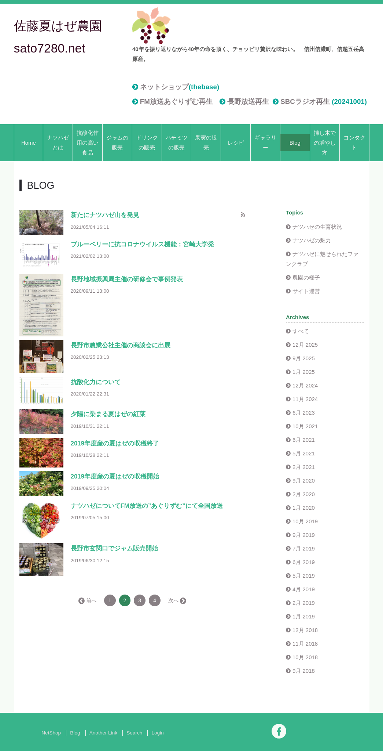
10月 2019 (305, 521)
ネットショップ (164, 87)
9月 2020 (303, 480)
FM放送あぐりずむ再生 (176, 101)
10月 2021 (305, 426)
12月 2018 (305, 630)
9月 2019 (303, 535)
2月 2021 (303, 467)
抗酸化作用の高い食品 (88, 143)
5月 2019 (303, 576)
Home (28, 143)
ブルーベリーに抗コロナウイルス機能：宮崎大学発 (142, 244)
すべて (300, 331)
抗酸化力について (96, 382)
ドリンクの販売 (147, 142)
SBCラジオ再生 (305, 101)
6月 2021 (303, 440)
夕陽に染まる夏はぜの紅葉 (108, 414)
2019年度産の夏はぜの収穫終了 (115, 443)
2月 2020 (303, 494)
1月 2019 (303, 616)
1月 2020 (303, 508)
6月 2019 (303, 562)
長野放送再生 (248, 101)
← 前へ (88, 600)
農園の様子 (306, 277)
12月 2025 (305, 345)
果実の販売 (206, 142)
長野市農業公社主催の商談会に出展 (120, 345)
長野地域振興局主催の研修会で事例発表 (127, 279)
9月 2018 (303, 671)
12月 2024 (305, 385)
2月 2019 (303, 603)
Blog (295, 143)
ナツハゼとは (58, 142)
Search (134, 733)
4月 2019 (303, 589)
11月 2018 (305, 643)
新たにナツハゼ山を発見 (105, 215)
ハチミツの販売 (177, 142)
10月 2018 (305, 657)
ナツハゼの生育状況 (317, 227)
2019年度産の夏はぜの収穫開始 (115, 476)
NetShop (51, 733)
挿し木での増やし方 (325, 143)
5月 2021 (303, 453)
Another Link (103, 733)
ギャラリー (265, 142)
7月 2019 (303, 548)
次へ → (176, 600)
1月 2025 (303, 372)
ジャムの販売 (117, 142)
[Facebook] (279, 731)
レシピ (236, 143)
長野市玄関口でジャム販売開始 (114, 548)
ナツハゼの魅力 (311, 240)
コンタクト (354, 142)
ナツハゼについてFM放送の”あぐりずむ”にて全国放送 (147, 505)
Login (157, 733)
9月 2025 (303, 358)
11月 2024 (305, 399)
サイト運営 (306, 291)
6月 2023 (303, 412)
